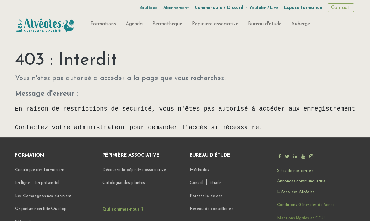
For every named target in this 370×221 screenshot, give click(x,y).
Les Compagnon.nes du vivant (43, 196)
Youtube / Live (263, 8)
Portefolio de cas (206, 196)
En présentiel (47, 182)
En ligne (23, 182)
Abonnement (176, 8)
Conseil (196, 182)
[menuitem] (103, 25)
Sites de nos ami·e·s (295, 171)
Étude (215, 182)
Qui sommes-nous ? (122, 209)
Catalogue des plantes (123, 182)
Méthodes (199, 170)
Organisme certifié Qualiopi (41, 209)
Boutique (148, 8)
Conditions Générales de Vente (305, 205)
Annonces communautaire (301, 181)
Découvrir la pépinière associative (134, 170)
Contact (341, 7)
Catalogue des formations (40, 170)
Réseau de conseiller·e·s (212, 209)
